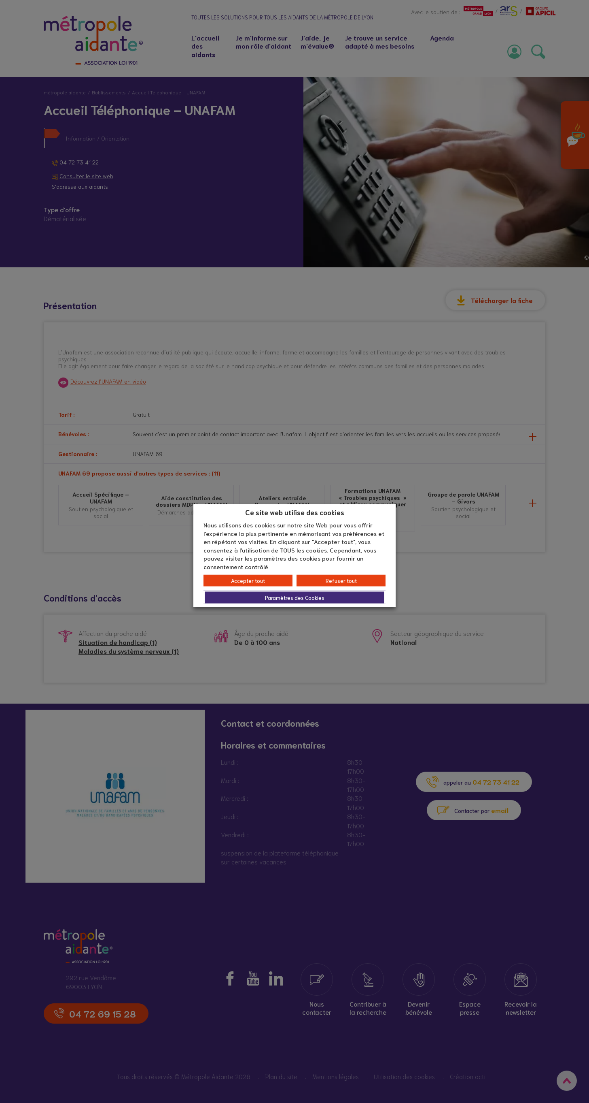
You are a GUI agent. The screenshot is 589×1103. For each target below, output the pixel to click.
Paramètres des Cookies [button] (294, 597)
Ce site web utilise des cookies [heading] (294, 511)
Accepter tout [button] (248, 580)
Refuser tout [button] (341, 580)
